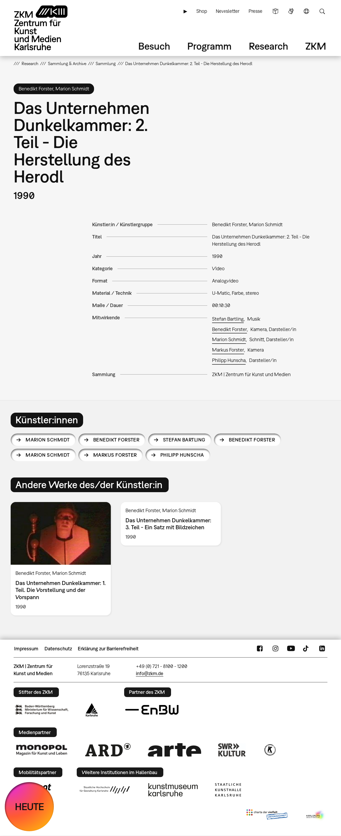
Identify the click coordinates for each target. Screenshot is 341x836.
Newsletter (227, 11)
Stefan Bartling (228, 319)
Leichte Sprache (275, 11)
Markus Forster (228, 350)
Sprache (306, 11)
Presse (255, 11)
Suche (322, 11)
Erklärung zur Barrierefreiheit (108, 648)
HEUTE (29, 806)
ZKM (315, 46)
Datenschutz (58, 648)
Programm (209, 46)
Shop (201, 11)
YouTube (291, 648)
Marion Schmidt (229, 339)
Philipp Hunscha (229, 360)
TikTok (306, 648)
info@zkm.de (149, 673)
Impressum (26, 648)
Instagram (275, 648)
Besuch (154, 46)
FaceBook (259, 648)
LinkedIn (322, 648)
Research (268, 46)
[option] (61, 558)
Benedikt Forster (229, 329)
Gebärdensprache (291, 11)
